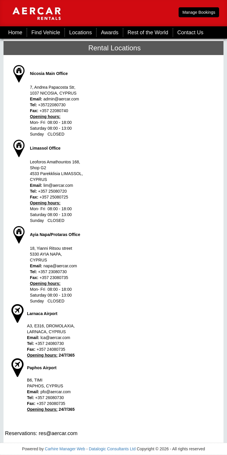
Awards (109, 32)
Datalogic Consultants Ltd (112, 449)
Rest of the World (148, 32)
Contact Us (190, 32)
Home (15, 32)
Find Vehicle (45, 32)
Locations (80, 32)
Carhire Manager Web (65, 449)
